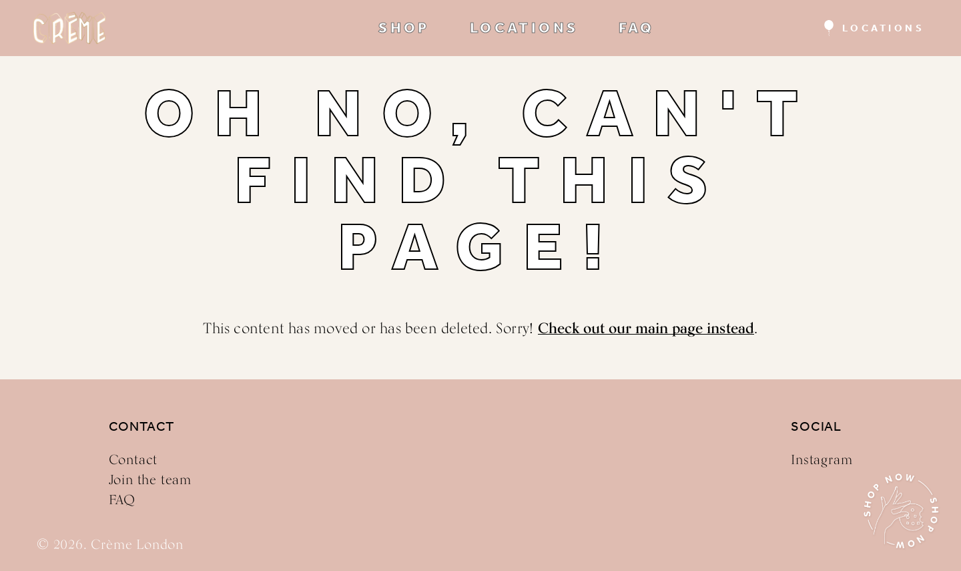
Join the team (150, 479)
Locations (883, 28)
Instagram (821, 459)
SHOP (404, 28)
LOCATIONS (524, 28)
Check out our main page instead (646, 328)
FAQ (637, 28)
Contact (133, 459)
